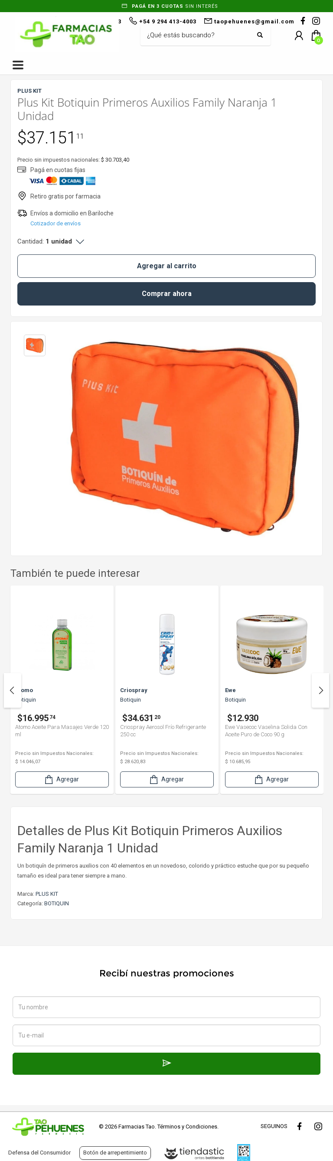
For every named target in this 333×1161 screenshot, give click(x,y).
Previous (12, 690)
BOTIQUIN (56, 903)
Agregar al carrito (166, 266)
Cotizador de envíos (55, 223)
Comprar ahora (167, 293)
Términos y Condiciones (187, 1126)
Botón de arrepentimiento (115, 1152)
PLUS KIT (47, 894)
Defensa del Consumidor (39, 1152)
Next (320, 690)
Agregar (61, 779)
